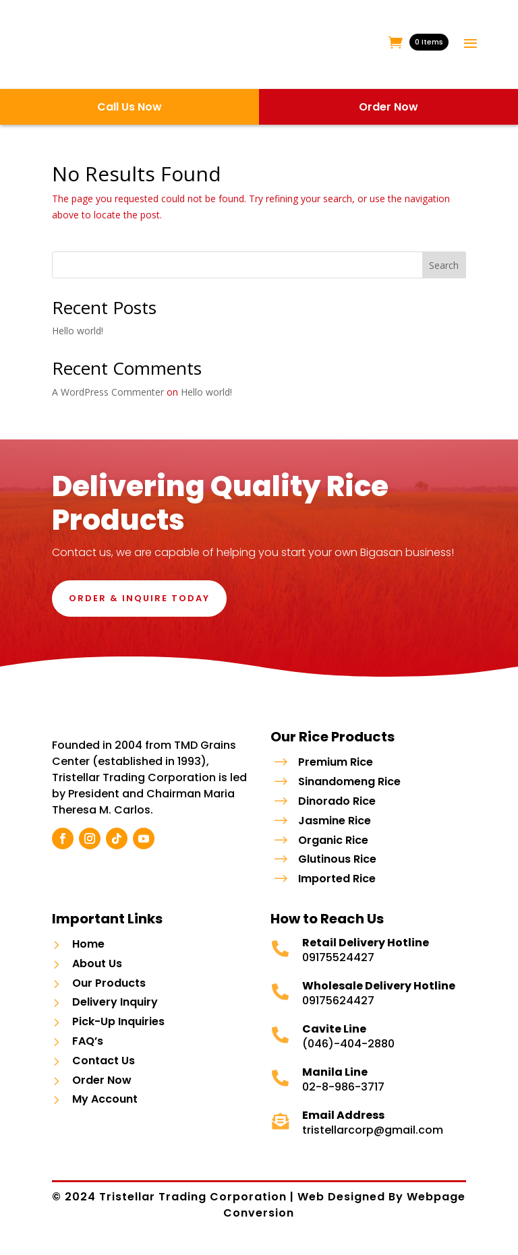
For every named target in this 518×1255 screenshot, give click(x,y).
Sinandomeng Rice (349, 781)
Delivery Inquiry (115, 1015)
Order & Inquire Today (139, 598)
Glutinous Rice (337, 859)
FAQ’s (87, 1054)
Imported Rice (337, 878)
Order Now (102, 1093)
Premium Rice (335, 762)
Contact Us (103, 1073)
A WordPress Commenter (108, 392)
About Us (97, 976)
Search (444, 265)
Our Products (109, 996)
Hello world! (77, 330)
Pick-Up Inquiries (118, 1035)
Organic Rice (333, 840)
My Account (105, 1112)
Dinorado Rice (337, 801)
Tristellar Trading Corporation (194, 1210)
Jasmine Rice (334, 820)
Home (88, 957)
